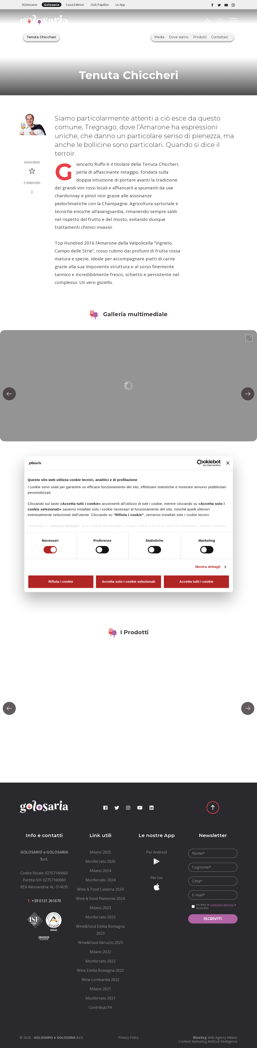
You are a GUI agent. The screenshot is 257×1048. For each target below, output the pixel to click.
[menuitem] (100, 852)
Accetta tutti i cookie (196, 581)
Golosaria (51, 5)
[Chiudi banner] (227, 463)
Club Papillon (100, 5)
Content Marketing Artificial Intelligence (208, 1041)
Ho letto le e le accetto (216, 906)
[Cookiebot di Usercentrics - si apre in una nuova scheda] (200, 462)
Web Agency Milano (222, 1037)
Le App (120, 5)
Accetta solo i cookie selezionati (128, 581)
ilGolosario (29, 5)
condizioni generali (222, 904)
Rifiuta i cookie (60, 581)
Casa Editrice (75, 5)
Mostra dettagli (207, 567)
